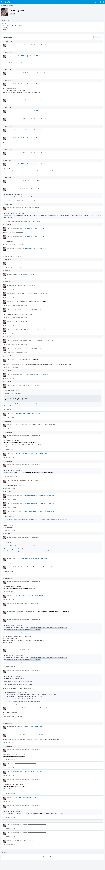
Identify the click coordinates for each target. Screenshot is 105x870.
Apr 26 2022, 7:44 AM (9, 66)
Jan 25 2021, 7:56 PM (9, 344)
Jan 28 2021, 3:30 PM (9, 278)
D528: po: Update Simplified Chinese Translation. (34, 164)
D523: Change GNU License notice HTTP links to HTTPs (31, 293)
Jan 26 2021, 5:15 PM (9, 289)
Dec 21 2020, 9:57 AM (9, 801)
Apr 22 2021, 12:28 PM (9, 134)
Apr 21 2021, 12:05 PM (9, 157)
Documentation (19, 305)
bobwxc (9, 45)
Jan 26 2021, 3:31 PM (9, 333)
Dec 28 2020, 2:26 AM (9, 488)
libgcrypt (30, 200)
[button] (103, 2)
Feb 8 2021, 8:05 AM (9, 256)
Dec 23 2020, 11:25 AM (10, 616)
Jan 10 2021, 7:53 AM (9, 367)
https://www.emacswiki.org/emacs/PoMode (26, 546)
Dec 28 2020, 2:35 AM (9, 476)
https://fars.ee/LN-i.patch (24, 63)
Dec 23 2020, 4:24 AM (9, 704)
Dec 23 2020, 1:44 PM (9, 608)
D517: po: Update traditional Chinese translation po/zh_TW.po (37, 495)
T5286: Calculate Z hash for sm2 (30, 189)
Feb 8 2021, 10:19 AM (9, 232)
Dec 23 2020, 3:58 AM (9, 720)
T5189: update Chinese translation (23, 359)
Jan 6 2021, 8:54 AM (9, 378)
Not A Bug (18, 200)
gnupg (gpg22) (19, 232)
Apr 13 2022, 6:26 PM (9, 115)
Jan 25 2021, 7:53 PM (9, 352)
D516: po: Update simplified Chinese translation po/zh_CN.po (37, 567)
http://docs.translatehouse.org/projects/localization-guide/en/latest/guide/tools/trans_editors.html (28, 551)
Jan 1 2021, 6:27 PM (9, 428)
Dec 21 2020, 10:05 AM (10, 793)
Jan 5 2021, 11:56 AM (9, 409)
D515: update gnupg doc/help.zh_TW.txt (27, 480)
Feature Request (37, 200)
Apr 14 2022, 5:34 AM (9, 104)
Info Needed (24, 200)
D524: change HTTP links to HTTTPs (26, 285)
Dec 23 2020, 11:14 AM (10, 646)
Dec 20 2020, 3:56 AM (9, 828)
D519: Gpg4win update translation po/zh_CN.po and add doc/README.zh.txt (35, 424)
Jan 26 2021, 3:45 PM (9, 325)
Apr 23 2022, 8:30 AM (9, 77)
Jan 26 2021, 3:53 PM (9, 317)
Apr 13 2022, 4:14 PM (9, 123)
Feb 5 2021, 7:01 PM (9, 267)
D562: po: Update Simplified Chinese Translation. (34, 45)
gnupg (25, 305)
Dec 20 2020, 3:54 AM (9, 844)
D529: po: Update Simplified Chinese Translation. (37, 130)
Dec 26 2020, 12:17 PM (10, 499)
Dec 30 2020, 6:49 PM (9, 449)
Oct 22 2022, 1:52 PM (9, 49)
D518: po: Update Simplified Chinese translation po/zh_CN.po (31, 453)
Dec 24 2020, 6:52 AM (9, 563)
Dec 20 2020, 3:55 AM (9, 836)
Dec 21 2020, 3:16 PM (9, 775)
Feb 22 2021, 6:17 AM (9, 200)
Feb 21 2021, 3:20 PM (9, 221)
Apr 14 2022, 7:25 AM (9, 96)
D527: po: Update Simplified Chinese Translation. (34, 228)
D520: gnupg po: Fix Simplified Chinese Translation (34, 374)
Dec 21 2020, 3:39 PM (9, 767)
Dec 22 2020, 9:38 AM (9, 731)
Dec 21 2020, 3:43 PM (9, 759)
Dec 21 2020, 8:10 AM (9, 817)
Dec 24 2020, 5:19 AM (9, 575)
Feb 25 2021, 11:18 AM (10, 174)
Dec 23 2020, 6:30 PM (9, 599)
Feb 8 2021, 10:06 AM (9, 244)
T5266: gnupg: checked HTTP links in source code (27, 301)
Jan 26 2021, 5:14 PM (9, 297)
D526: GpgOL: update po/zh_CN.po (30, 111)
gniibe (45, 708)
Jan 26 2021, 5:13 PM (9, 305)
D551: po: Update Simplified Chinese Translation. (34, 84)
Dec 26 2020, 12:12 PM (10, 507)
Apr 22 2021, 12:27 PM (9, 146)
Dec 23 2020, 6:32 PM (9, 591)
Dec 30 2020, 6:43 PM (9, 457)
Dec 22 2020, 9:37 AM (9, 742)
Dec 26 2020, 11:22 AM (10, 530)
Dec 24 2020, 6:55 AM (9, 555)
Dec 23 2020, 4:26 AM (9, 666)
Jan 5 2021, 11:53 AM (9, 417)
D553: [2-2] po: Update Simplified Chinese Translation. (35, 56)
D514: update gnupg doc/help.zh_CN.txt (32, 708)
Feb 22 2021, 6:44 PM (9, 185)
